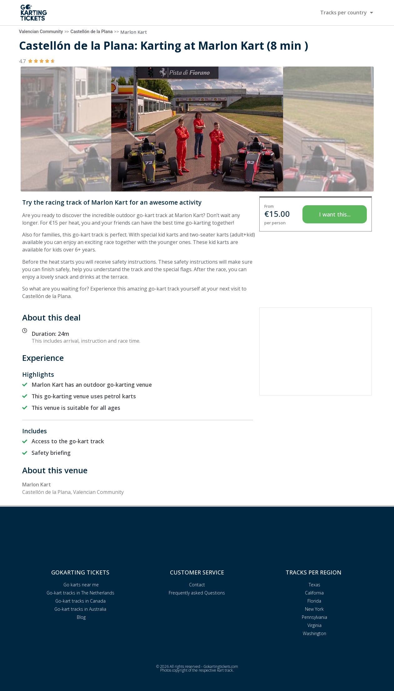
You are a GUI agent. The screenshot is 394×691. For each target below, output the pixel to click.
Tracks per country (346, 12)
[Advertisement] (316, 351)
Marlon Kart (133, 32)
